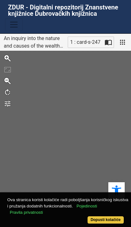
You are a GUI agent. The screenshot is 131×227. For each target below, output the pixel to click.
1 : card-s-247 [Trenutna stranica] (85, 42)
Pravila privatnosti (26, 212)
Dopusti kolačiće (106, 220)
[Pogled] (122, 42)
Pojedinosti (87, 206)
